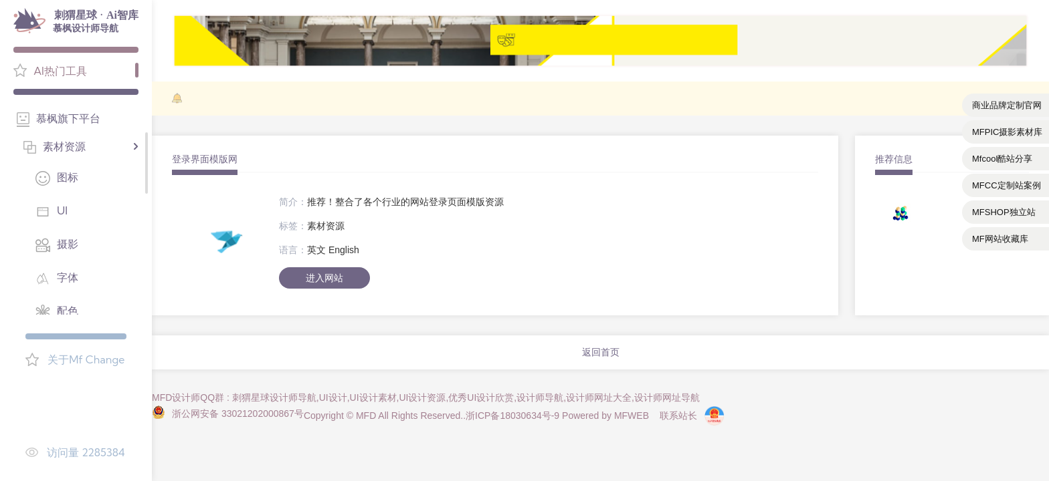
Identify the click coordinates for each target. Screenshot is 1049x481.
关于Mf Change (85, 359)
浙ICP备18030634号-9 (512, 415)
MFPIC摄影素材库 (1007, 132)
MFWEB (631, 415)
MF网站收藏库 (1000, 239)
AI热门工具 (60, 70)
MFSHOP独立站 (1004, 212)
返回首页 (600, 352)
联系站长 (678, 415)
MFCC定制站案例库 (1006, 188)
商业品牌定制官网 (1007, 105)
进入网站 (324, 278)
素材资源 (326, 225)
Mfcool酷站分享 (1002, 159)
